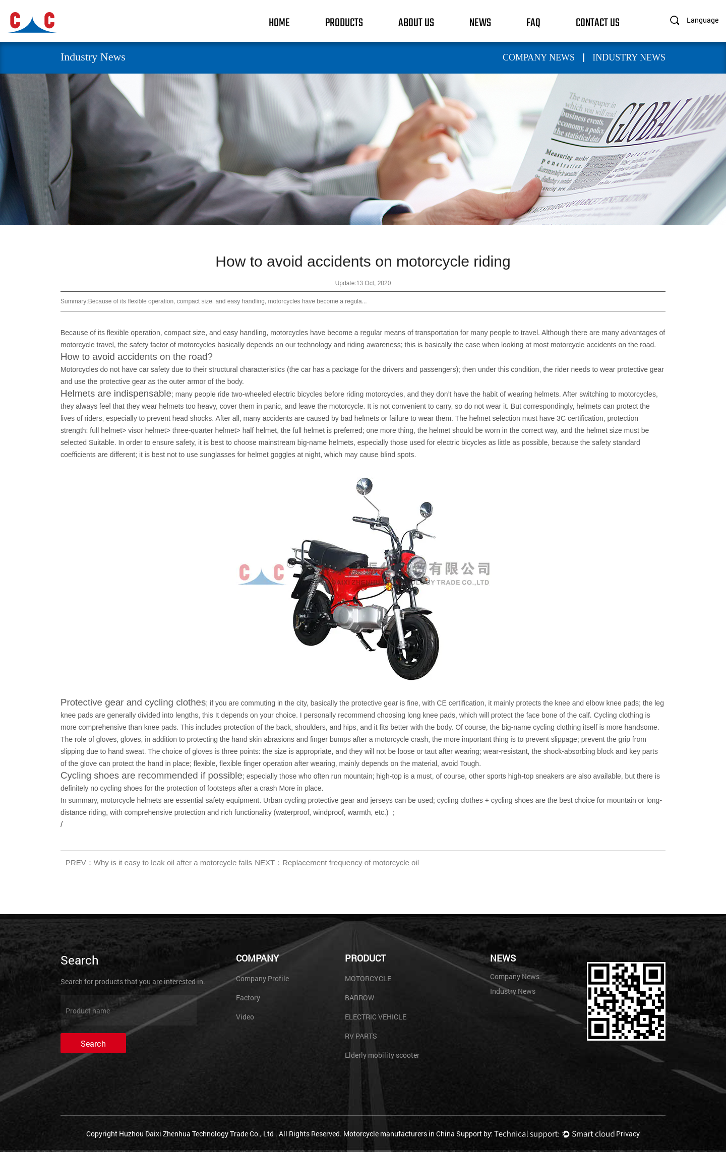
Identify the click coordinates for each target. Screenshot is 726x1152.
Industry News (629, 57)
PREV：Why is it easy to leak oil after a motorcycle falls (159, 862)
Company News (539, 57)
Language (702, 20)
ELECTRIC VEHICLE (375, 1016)
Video (245, 1016)
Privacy (628, 1133)
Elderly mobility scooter (382, 1055)
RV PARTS (361, 1036)
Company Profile (262, 978)
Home (279, 22)
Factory (248, 997)
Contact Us (598, 22)
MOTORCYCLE (368, 978)
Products (344, 22)
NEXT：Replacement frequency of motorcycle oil (337, 862)
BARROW (359, 997)
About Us (416, 22)
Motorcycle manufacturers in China (399, 1133)
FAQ (533, 22)
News (480, 22)
